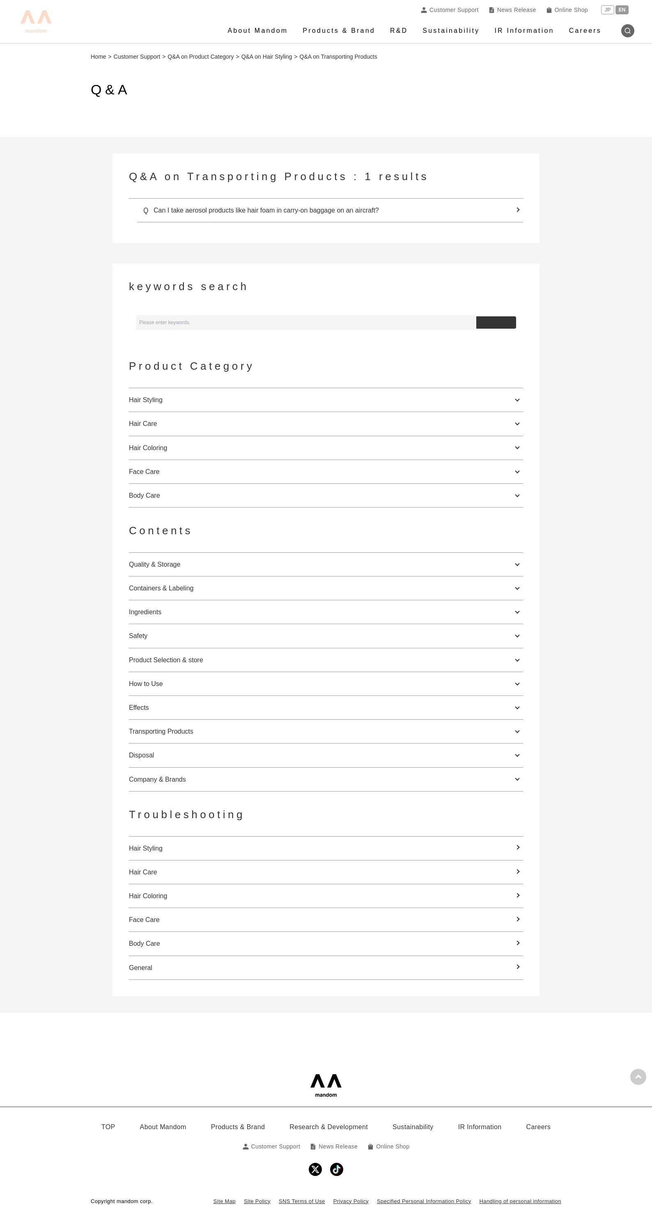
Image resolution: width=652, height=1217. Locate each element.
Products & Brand (339, 30)
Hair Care (143, 872)
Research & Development (328, 1126)
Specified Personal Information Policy (424, 1201)
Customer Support (450, 10)
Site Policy (257, 1201)
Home (98, 56)
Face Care (144, 919)
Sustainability (451, 30)
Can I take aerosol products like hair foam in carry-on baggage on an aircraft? (266, 210)
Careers (585, 30)
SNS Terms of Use (302, 1201)
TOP (108, 1126)
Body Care (144, 943)
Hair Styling (146, 848)
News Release (512, 10)
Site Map (225, 1201)
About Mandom (257, 30)
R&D (399, 30)
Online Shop (567, 10)
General (140, 967)
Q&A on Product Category (201, 56)
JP (608, 10)
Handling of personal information (520, 1201)
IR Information (524, 30)
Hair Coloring (148, 895)
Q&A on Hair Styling (266, 56)
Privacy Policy (351, 1201)
